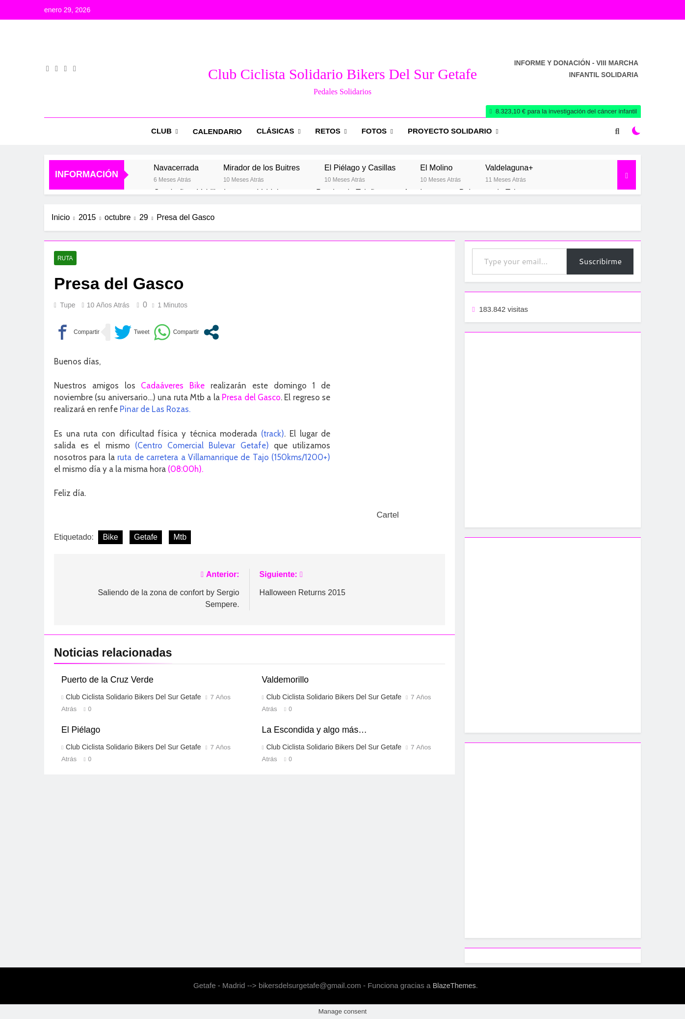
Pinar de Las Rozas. (155, 409)
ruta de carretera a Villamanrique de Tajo (193, 457)
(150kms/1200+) (300, 457)
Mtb (179, 537)
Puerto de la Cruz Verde (107, 680)
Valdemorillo (285, 680)
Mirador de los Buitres (261, 167)
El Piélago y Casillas (359, 167)
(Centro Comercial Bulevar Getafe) (202, 445)
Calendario (217, 131)
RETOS (327, 131)
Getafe (146, 537)
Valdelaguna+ (509, 167)
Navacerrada (176, 167)
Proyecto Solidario (450, 131)
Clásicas (275, 131)
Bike (110, 537)
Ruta (65, 258)
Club (161, 131)
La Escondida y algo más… (314, 730)
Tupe (67, 305)
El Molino (436, 167)
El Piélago (80, 730)
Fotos (374, 131)
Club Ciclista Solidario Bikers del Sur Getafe (342, 74)
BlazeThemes (454, 986)
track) (273, 434)
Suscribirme (600, 261)
